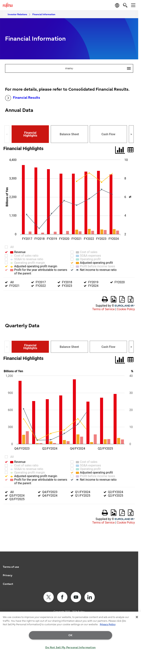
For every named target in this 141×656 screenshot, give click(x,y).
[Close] (137, 617)
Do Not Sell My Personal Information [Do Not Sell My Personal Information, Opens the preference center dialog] (70, 647)
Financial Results (22, 98)
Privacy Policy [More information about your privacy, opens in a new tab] (108, 624)
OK (70, 635)
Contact (8, 584)
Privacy (7, 575)
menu (99, 68)
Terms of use (11, 567)
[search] (125, 5)
